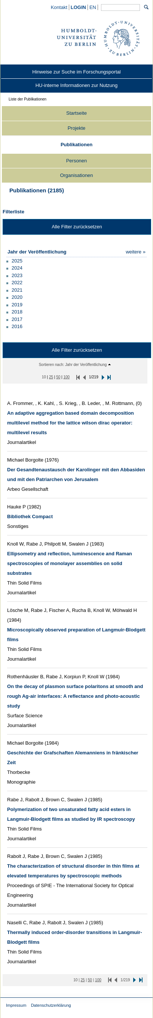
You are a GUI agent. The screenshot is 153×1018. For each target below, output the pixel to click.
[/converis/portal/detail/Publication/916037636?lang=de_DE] (70, 422)
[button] (14, 260)
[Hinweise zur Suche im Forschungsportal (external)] (76, 72)
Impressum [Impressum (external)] (16, 1005)
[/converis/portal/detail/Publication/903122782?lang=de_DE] (75, 696)
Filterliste (13, 211)
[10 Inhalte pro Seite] (44, 377)
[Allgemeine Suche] (120, 7)
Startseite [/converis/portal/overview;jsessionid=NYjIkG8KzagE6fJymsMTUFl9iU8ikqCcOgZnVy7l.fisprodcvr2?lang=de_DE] (76, 113)
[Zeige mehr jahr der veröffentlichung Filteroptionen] (136, 252)
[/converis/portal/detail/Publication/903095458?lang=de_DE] (69, 563)
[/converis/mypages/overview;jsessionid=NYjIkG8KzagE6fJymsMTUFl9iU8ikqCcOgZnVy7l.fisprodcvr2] (78, 7)
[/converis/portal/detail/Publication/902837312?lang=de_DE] (30, 516)
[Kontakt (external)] (59, 7)
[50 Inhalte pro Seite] (58, 377)
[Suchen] (146, 7)
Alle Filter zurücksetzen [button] (77, 226)
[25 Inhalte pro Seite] (51, 377)
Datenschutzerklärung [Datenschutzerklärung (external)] (51, 1005)
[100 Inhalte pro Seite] (66, 377)
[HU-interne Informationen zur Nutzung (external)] (76, 85)
